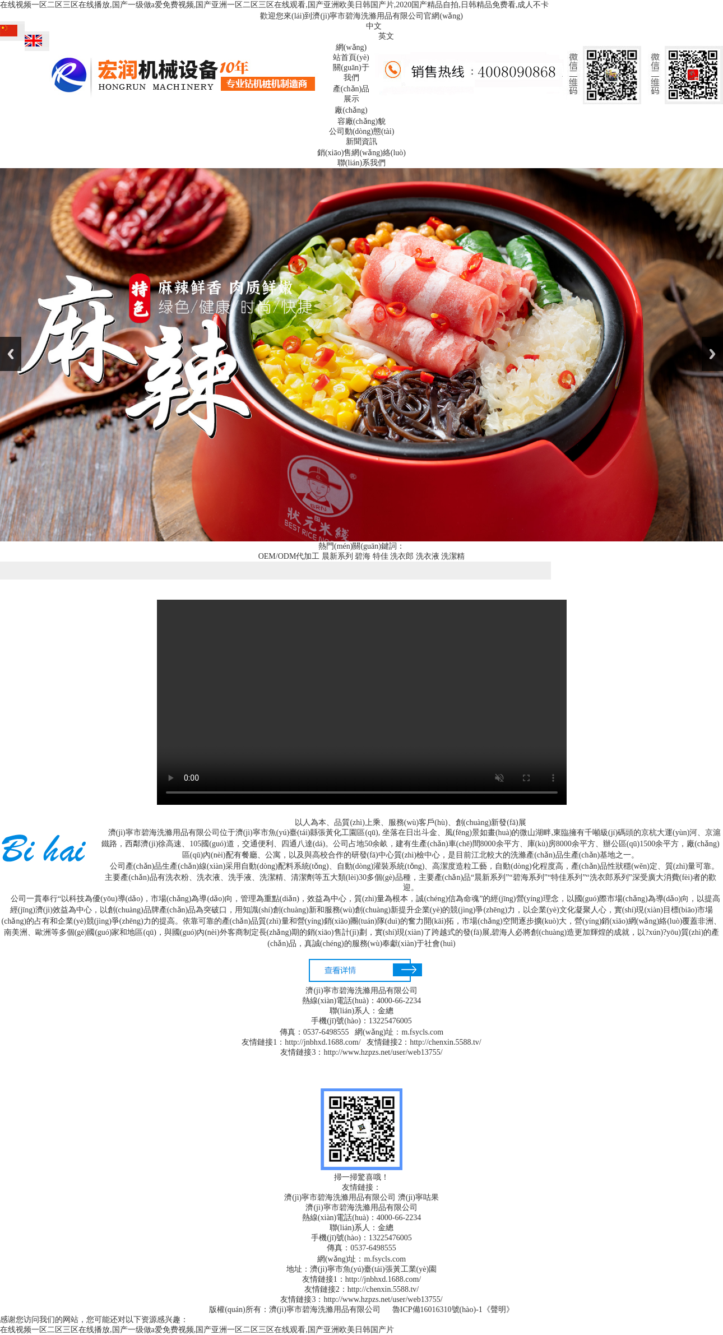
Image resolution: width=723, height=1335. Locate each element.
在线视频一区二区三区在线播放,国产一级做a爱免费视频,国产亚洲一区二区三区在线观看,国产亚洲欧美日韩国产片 (197, 1329)
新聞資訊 (361, 141)
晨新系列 (337, 556)
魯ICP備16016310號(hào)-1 (437, 1309)
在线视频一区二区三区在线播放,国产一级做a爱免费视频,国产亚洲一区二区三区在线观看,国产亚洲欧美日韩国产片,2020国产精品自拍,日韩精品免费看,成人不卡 (274, 5)
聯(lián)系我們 (361, 163)
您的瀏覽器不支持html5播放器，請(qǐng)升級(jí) (362, 702)
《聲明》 (498, 1309)
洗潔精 (453, 556)
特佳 (380, 556)
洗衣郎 (402, 556)
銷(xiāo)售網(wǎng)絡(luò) (361, 153)
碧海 (362, 556)
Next (712, 354)
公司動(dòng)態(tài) (362, 131)
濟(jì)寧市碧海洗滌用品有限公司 (340, 1197)
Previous (10, 354)
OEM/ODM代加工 (289, 556)
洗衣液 (427, 556)
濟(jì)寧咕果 (418, 1197)
